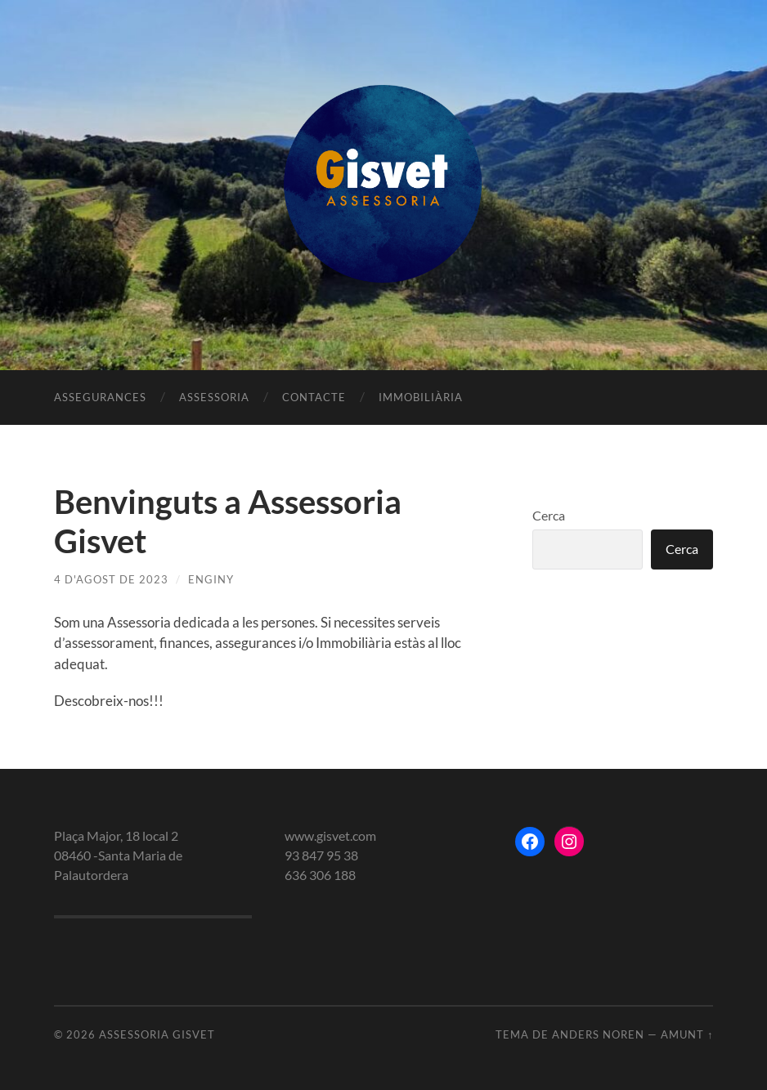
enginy (211, 579)
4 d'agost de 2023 (111, 579)
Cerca (548, 515)
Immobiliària (421, 397)
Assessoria (214, 397)
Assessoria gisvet (157, 1034)
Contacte (314, 397)
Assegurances (100, 397)
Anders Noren (598, 1034)
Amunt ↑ (687, 1034)
